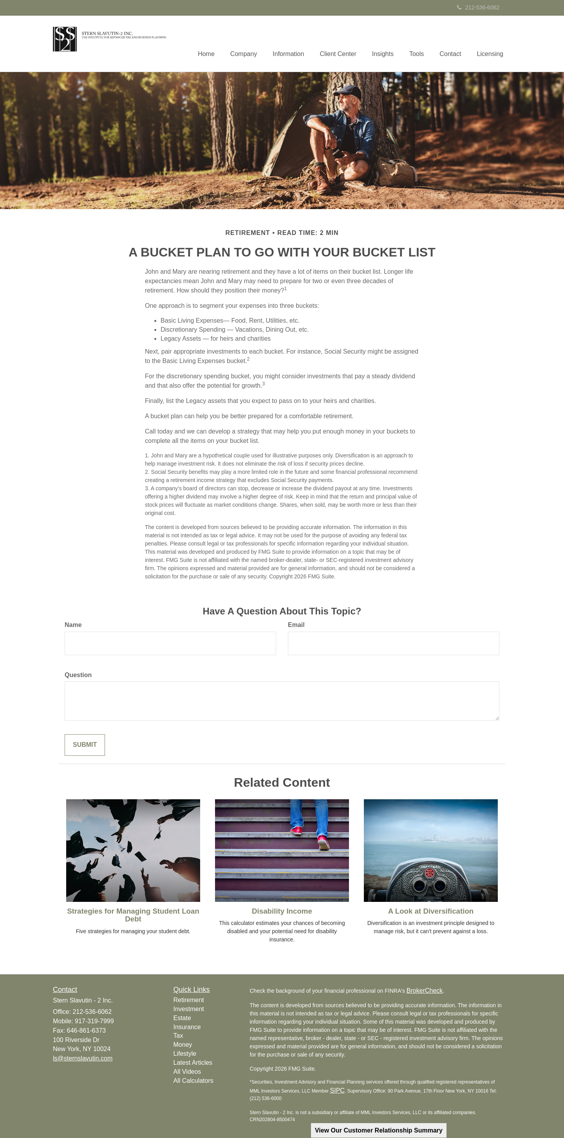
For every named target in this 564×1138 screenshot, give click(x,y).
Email (296, 624)
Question (78, 675)
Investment (189, 1009)
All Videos (187, 1071)
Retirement (189, 1000)
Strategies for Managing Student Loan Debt (133, 915)
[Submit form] (85, 745)
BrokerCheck (425, 990)
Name (73, 624)
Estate (182, 1018)
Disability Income (282, 911)
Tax (178, 1035)
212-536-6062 (478, 7)
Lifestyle (185, 1053)
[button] (243, 43)
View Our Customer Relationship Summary (379, 1130)
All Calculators (193, 1080)
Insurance (187, 1027)
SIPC (337, 1090)
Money (183, 1044)
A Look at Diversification (431, 911)
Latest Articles (193, 1062)
